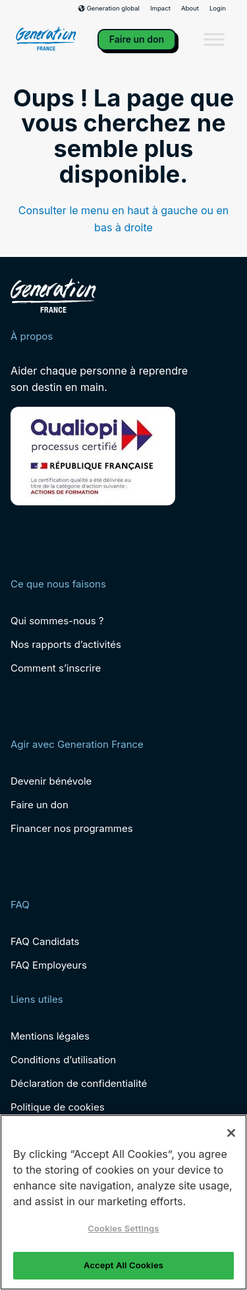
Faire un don (136, 39)
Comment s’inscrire (56, 668)
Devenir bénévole (51, 781)
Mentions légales (50, 1036)
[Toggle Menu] (214, 40)
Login (217, 8)
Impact (160, 8)
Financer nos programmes (72, 828)
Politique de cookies (58, 1107)
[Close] (231, 1132)
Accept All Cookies (123, 1265)
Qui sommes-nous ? (57, 620)
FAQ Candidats (45, 941)
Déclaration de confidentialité (79, 1083)
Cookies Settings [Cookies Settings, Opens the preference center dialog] (123, 1228)
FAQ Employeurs (49, 965)
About (190, 8)
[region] (123, 1202)
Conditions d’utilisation (63, 1059)
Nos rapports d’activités (66, 644)
